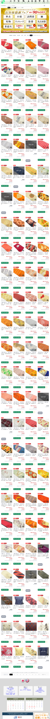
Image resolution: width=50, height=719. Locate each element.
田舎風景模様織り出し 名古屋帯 (18, 378)
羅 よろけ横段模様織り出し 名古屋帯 (6, 152)
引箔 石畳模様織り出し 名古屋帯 (43, 481)
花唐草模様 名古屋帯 (29, 151)
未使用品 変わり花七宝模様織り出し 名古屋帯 (31, 230)
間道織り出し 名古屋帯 (42, 151)
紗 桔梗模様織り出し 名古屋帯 (6, 403)
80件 (28, 35)
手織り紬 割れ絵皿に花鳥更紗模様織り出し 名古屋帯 (31, 204)
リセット (19, 7)
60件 (25, 35)
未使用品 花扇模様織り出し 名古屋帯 (18, 204)
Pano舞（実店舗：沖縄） (10, 694)
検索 (9, 7)
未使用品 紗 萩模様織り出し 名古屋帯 (6, 255)
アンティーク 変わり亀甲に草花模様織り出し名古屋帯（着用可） (31, 555)
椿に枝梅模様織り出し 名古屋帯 (18, 429)
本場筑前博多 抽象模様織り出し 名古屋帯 (18, 329)
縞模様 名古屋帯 (40, 403)
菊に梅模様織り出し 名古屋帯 (43, 254)
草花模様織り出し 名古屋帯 (42, 353)
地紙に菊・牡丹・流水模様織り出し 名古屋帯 (43, 204)
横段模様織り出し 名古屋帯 (42, 126)
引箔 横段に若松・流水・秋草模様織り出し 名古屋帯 (6, 230)
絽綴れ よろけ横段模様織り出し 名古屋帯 (31, 77)
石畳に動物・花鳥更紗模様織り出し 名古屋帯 (43, 456)
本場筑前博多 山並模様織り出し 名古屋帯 (43, 430)
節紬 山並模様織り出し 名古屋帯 (31, 531)
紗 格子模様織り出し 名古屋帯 (6, 429)
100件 (31, 35)
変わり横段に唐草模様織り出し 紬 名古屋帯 (18, 456)
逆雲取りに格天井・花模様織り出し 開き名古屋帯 (43, 379)
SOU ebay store (11, 689)
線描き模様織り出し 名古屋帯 (43, 51)
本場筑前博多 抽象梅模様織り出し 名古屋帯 (6, 102)
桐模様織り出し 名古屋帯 (42, 303)
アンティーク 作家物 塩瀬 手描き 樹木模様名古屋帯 (43, 634)
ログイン (10, 1)
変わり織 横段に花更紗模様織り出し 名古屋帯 (18, 279)
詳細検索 (13, 7)
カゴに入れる (5, 60)
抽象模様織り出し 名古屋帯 (42, 607)
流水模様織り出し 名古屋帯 (5, 76)
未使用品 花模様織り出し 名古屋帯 (18, 255)
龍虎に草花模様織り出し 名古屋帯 (6, 204)
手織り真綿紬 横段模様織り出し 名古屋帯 (18, 304)
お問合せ (35, 1)
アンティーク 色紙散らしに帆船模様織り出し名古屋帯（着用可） (43, 555)
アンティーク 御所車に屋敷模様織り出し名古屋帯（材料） (31, 658)
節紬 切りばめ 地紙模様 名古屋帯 (18, 506)
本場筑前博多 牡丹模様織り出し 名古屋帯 (6, 456)
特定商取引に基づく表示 (40, 691)
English (47, 1)
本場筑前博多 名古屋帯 (29, 177)
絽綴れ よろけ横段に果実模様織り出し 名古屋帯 (43, 102)
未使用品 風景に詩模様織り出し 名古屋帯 (43, 581)
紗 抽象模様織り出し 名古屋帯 (31, 101)
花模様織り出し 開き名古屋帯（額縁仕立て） (18, 77)
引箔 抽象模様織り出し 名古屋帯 (31, 379)
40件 (22, 35)
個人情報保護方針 (40, 690)
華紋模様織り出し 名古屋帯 (30, 303)
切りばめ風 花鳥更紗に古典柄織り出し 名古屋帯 (31, 279)
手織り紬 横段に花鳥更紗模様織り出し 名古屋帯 (31, 506)
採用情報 (40, 689)
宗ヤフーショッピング (11, 691)
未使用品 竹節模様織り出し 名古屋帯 (18, 581)
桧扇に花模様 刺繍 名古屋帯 (6, 480)
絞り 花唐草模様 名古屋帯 (42, 328)
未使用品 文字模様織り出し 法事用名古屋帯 (18, 102)
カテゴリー (3, 5)
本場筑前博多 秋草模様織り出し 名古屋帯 (31, 354)
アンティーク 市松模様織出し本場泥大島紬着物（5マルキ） (31, 634)
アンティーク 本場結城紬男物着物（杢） (18, 608)
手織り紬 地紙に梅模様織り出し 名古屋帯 (6, 52)
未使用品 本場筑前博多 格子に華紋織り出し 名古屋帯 (31, 52)
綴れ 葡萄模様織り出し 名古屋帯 (6, 127)
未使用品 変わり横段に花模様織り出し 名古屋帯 (31, 255)
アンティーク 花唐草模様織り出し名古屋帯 (6, 658)
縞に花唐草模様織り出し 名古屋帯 (6, 531)
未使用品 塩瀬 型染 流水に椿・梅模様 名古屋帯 (6, 608)
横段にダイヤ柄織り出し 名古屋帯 (18, 178)
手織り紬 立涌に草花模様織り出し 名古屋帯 (18, 230)
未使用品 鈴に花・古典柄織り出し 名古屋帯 (6, 506)
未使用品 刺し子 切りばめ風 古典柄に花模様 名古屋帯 (6, 581)
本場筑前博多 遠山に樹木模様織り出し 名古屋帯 (43, 230)
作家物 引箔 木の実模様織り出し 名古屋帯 (6, 178)
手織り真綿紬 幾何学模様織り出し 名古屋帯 (43, 531)
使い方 (14, 1)
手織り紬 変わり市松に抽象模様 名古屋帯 (31, 581)
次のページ (44, 674)
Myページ (28, 1)
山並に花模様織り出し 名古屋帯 (18, 633)
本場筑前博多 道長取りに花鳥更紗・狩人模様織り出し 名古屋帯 (6, 279)
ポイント (39, 1)
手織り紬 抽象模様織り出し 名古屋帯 (18, 127)
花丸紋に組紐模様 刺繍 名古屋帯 (43, 178)
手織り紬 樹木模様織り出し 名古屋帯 (6, 329)
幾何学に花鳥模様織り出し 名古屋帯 (18, 481)
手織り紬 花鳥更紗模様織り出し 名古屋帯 (6, 354)
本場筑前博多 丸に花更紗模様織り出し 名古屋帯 (31, 481)
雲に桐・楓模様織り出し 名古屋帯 (18, 555)
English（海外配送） (10, 688)
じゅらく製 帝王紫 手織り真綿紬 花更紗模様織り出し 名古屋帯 (6, 556)
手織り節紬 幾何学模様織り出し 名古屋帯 (18, 152)
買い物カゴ (18, 1)
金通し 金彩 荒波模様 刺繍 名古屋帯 (6, 304)
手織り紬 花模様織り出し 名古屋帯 (31, 127)
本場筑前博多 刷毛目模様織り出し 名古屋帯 (18, 531)
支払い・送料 (24, 1)
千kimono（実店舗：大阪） (11, 693)
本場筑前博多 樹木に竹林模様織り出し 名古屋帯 (18, 52)
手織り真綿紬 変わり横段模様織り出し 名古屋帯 (18, 404)
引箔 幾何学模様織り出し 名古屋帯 (18, 354)
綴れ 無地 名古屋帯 (29, 328)
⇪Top (48, 717)
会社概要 (43, 1)
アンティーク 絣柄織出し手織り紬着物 (6, 634)
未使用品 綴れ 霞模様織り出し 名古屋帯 (31, 404)
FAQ (32, 1)
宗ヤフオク (11, 692)
